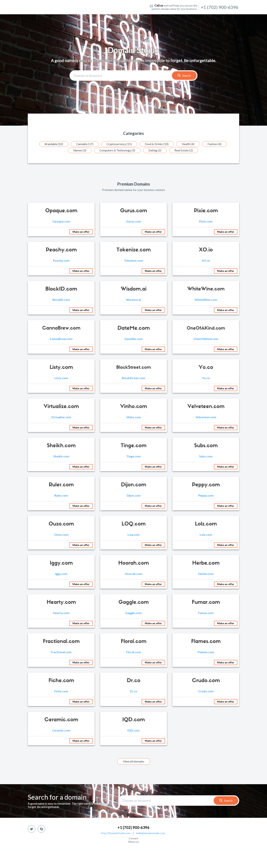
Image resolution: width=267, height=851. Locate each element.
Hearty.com (61, 613)
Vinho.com (133, 417)
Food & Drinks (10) (158, 144)
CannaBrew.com (61, 339)
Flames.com (206, 652)
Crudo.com (206, 691)
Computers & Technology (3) (117, 150)
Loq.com (134, 534)
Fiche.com (61, 691)
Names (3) (78, 150)
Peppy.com (206, 495)
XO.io (206, 260)
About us (133, 841)
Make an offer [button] (81, 231)
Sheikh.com (61, 456)
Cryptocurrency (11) (119, 144)
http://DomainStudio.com (115, 833)
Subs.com (205, 456)
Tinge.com (133, 456)
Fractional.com (61, 652)
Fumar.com (206, 613)
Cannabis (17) (83, 144)
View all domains (133, 761)
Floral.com (133, 652)
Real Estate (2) (185, 150)
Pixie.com (205, 221)
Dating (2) (155, 150)
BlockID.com (61, 300)
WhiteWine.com (206, 300)
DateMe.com (134, 339)
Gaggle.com (133, 613)
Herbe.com (206, 574)
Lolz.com (206, 534)
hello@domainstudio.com (150, 833)
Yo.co (206, 378)
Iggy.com (61, 574)
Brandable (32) (51, 144)
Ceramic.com (61, 730)
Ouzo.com (61, 534)
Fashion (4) (218, 144)
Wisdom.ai (133, 300)
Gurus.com (133, 221)
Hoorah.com (133, 574)
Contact (133, 838)
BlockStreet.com (133, 378)
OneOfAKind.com (205, 339)
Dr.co (133, 691)
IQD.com (133, 730)
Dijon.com (134, 495)
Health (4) (190, 144)
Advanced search (133, 86)
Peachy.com (61, 260)
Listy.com (61, 378)
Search (184, 75)
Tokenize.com (133, 260)
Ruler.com (61, 495)
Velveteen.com (206, 417)
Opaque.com (61, 221)
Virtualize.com (61, 417)
